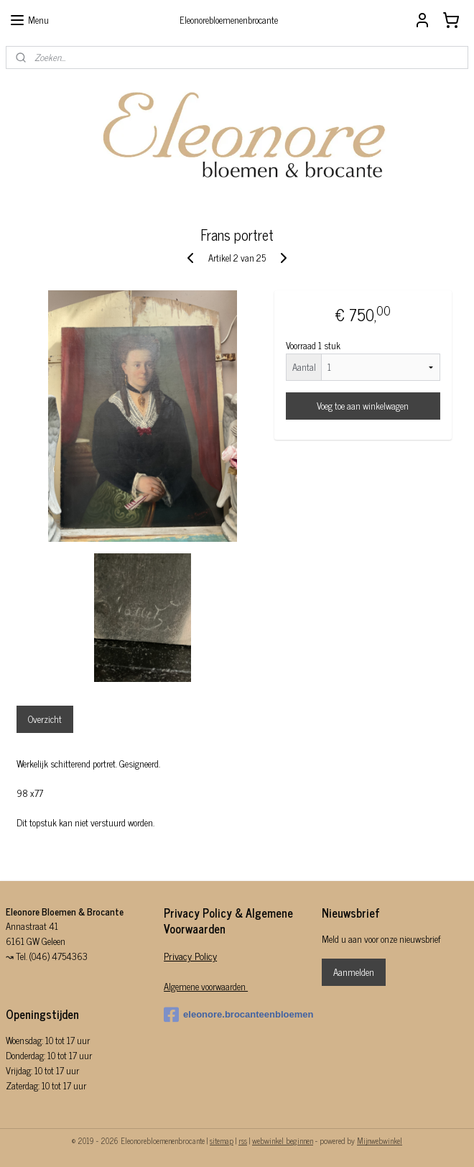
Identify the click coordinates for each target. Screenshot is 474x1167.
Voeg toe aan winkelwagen (363, 405)
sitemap (221, 1140)
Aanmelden (353, 971)
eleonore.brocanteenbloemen (237, 1014)
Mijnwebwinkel (379, 1140)
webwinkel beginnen (282, 1140)
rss (242, 1140)
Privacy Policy (190, 955)
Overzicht (45, 719)
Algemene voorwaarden (206, 986)
